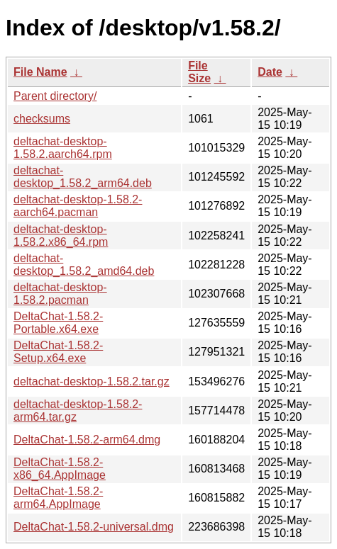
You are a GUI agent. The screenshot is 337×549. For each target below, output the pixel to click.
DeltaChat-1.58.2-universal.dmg (93, 527)
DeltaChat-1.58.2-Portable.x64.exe (58, 322)
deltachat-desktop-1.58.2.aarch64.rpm (62, 147)
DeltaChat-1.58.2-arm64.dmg (86, 440)
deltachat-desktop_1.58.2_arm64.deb (82, 176)
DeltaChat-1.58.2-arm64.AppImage (58, 497)
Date (270, 72)
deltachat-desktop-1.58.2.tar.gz (91, 381)
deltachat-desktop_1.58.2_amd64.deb (83, 264)
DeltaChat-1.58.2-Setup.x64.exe (58, 351)
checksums (41, 119)
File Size (199, 72)
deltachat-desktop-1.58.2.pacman (60, 293)
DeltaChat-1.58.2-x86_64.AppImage (59, 468)
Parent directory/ (54, 96)
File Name (40, 72)
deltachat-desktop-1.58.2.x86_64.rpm (60, 235)
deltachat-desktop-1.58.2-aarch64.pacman (77, 205)
